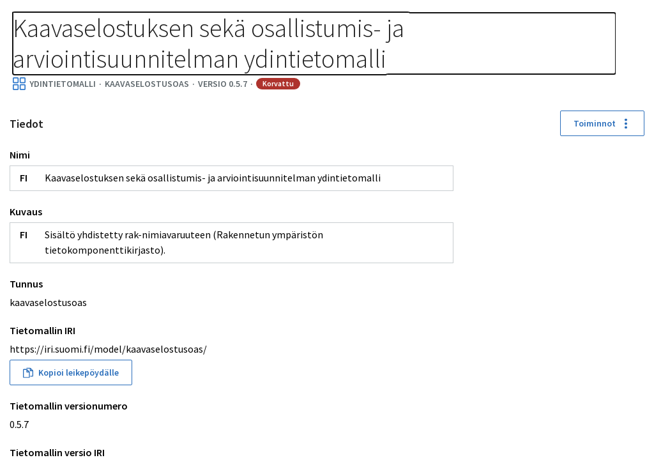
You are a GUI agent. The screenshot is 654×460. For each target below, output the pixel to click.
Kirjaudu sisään (589, 25)
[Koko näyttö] (633, 220)
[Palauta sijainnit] (633, 243)
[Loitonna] (633, 197)
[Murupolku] (206, 21)
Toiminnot (230, 185)
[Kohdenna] (633, 266)
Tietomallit (39, 14)
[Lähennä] (633, 174)
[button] (519, 422)
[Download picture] (633, 289)
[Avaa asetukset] (633, 312)
